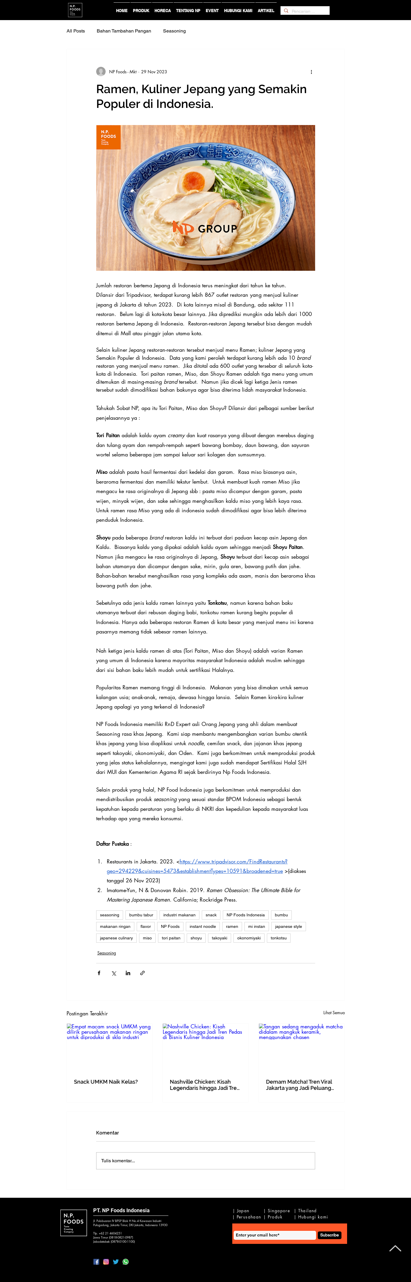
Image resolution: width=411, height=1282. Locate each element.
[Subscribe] (329, 1235)
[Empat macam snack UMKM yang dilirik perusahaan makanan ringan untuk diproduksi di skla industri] (109, 1048)
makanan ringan (115, 926)
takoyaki (219, 938)
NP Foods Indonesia (246, 915)
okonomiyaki (249, 938)
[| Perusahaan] (247, 1217)
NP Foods (170, 926)
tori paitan (171, 938)
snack (211, 915)
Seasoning (174, 31)
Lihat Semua (334, 1012)
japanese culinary (116, 938)
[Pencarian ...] (304, 11)
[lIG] (106, 1262)
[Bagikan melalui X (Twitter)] (113, 973)
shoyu (196, 938)
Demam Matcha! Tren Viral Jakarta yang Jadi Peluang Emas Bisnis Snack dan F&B (300, 1085)
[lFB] (96, 1262)
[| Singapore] (277, 1210)
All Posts (76, 31)
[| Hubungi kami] (312, 1217)
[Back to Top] (394, 1248)
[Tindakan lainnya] (311, 71)
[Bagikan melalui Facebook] (99, 973)
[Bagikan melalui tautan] (142, 973)
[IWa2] (126, 1262)
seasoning (109, 915)
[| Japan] (242, 1210)
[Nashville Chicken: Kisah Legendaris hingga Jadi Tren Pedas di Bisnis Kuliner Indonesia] (205, 1048)
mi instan (256, 926)
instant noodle (203, 926)
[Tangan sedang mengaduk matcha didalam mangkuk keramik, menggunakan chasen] (301, 1048)
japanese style (288, 926)
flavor (146, 926)
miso (147, 938)
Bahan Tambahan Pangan (124, 31)
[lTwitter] (116, 1262)
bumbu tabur (141, 915)
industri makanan (179, 915)
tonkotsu (279, 938)
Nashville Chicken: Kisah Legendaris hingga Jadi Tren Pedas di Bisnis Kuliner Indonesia (205, 1085)
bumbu (281, 915)
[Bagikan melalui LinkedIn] (128, 973)
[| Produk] (274, 1217)
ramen (232, 926)
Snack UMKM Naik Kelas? (106, 1082)
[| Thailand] (307, 1210)
